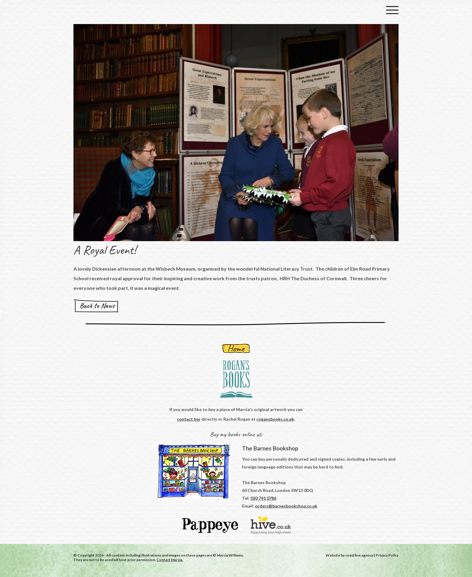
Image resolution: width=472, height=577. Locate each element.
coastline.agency (359, 555)
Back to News (97, 305)
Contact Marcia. (170, 559)
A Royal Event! (104, 250)
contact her (188, 419)
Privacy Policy (387, 555)
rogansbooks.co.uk (275, 419)
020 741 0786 (263, 498)
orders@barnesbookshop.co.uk (286, 505)
